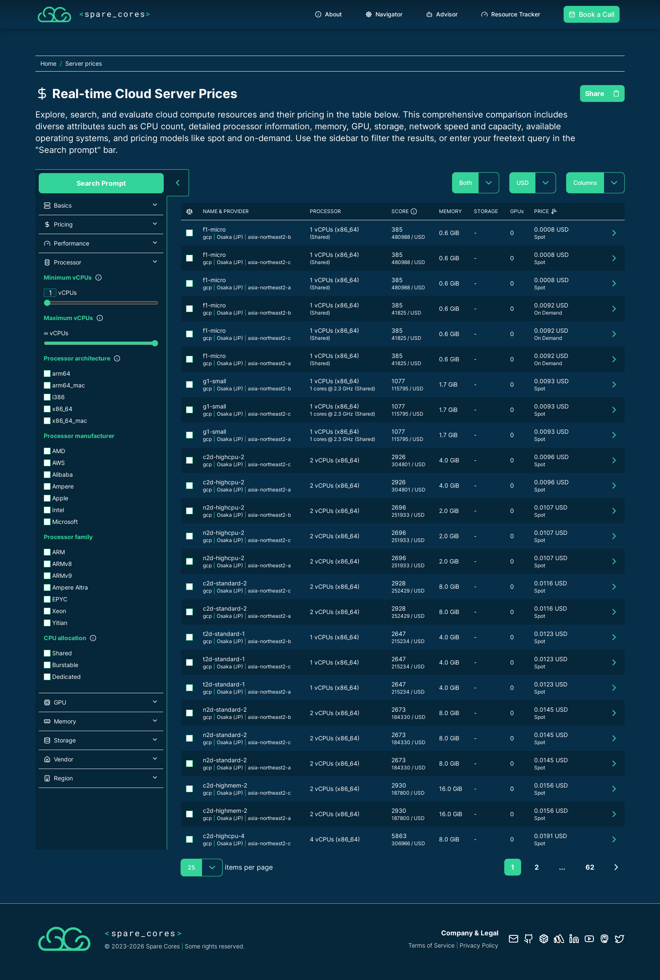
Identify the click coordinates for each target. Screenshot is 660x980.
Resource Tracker (510, 14)
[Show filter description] (98, 277)
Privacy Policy (479, 945)
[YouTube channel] (589, 939)
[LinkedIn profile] (574, 939)
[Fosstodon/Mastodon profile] (604, 939)
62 (589, 867)
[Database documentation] (544, 939)
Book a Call (592, 14)
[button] (101, 205)
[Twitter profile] (620, 939)
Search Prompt (101, 183)
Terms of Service (431, 945)
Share (602, 93)
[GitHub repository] (529, 939)
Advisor (442, 14)
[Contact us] (513, 939)
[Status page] (559, 939)
